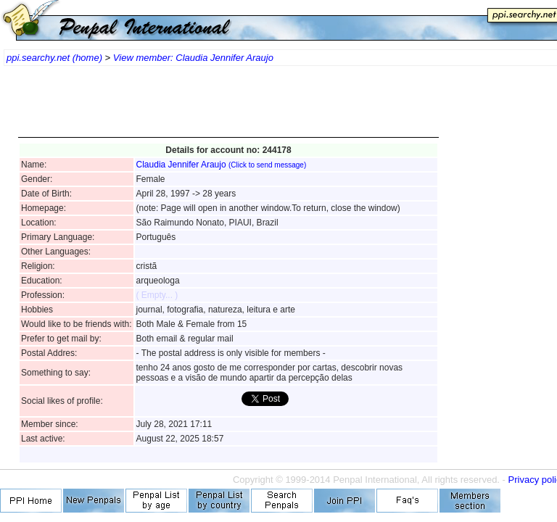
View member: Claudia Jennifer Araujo (193, 57)
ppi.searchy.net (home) (54, 57)
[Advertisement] (228, 108)
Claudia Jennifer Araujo (221, 165)
